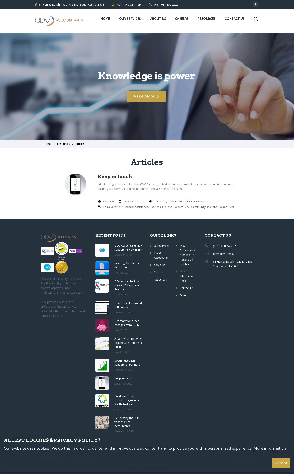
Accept (281, 463)
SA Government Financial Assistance (125, 207)
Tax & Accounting (161, 255)
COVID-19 (160, 201)
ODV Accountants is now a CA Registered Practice (187, 255)
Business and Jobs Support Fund (170, 207)
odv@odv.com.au (224, 254)
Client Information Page (187, 276)
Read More (146, 100)
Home (105, 18)
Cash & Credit (176, 201)
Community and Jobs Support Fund (213, 207)
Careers (182, 18)
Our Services (130, 18)
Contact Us (235, 18)
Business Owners (197, 201)
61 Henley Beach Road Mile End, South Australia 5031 (72, 4)
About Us (158, 18)
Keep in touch (115, 176)
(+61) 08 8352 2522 (166, 4)
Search (184, 295)
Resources (207, 18)
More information (270, 448)
